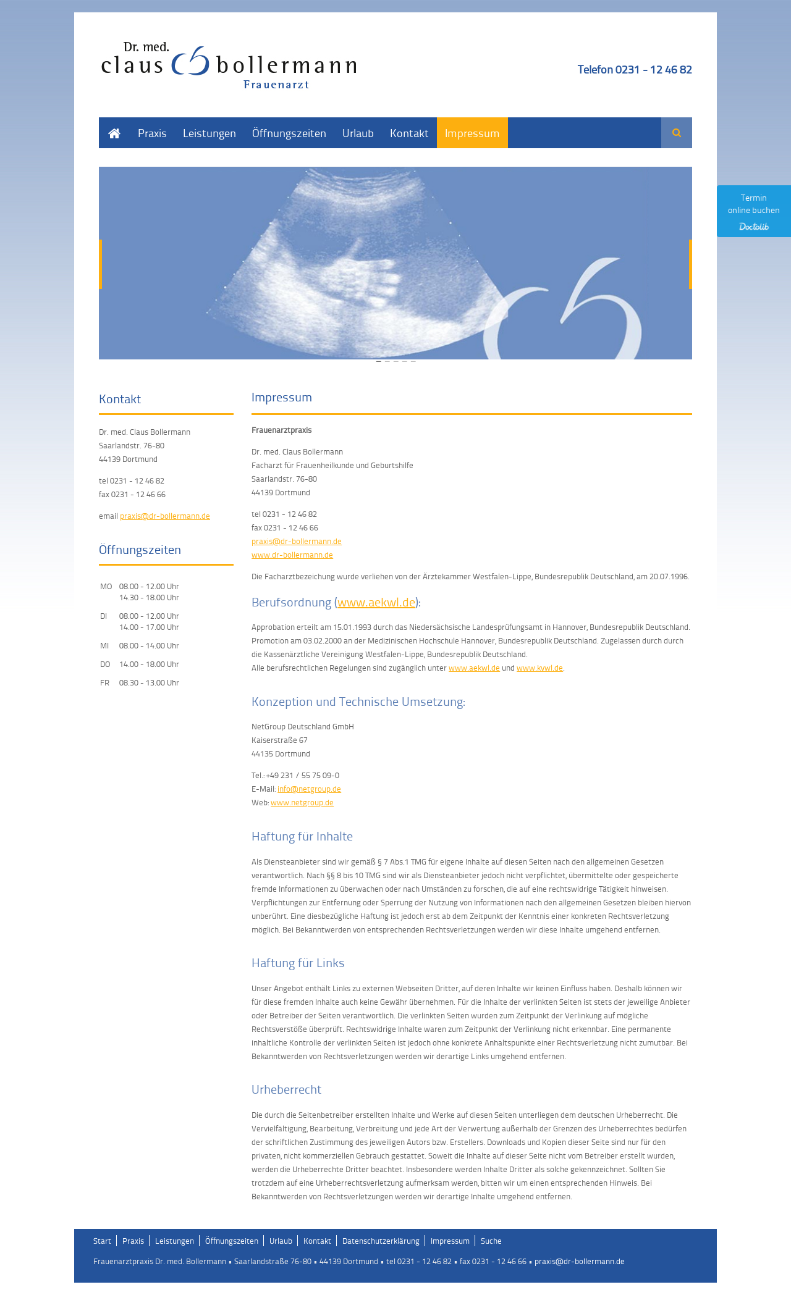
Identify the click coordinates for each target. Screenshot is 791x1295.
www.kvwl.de (540, 667)
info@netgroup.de (309, 788)
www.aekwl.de (376, 601)
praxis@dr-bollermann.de (297, 541)
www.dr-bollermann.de (292, 554)
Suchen (676, 132)
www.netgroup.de (302, 802)
